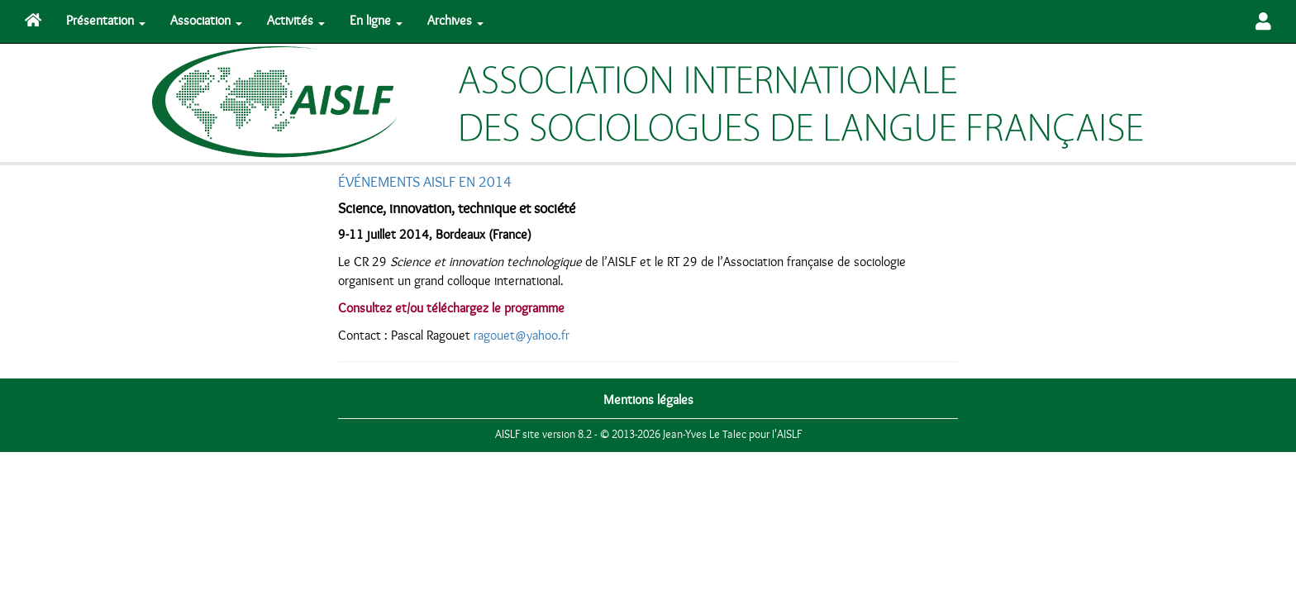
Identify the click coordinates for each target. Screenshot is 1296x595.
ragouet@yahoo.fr (521, 335)
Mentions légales (648, 400)
